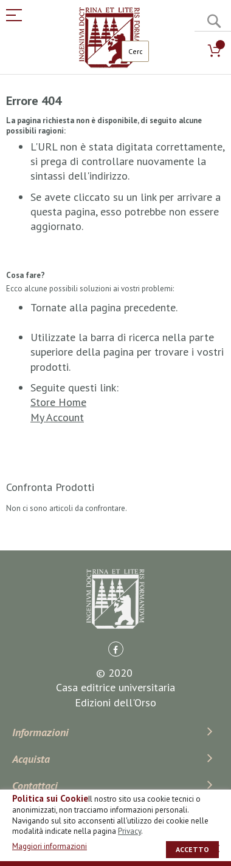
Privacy (129, 831)
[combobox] (135, 51)
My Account (57, 417)
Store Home (58, 402)
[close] (216, 848)
